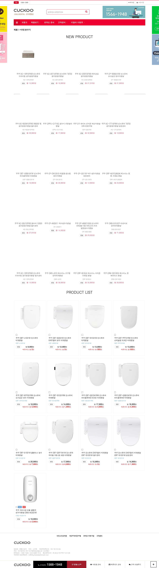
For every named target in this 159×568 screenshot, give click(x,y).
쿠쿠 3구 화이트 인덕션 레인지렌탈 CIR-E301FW (86, 124)
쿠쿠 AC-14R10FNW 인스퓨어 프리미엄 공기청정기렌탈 (28, 75)
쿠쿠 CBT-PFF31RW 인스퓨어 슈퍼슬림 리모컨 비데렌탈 (126, 339)
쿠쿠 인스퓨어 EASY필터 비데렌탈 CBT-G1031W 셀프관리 (94, 453)
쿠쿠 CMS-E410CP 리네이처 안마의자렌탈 (116, 224)
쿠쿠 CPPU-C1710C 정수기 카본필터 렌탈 (57, 124)
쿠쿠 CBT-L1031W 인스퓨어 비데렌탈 (27, 339)
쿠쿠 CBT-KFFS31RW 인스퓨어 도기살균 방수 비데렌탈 (28, 396)
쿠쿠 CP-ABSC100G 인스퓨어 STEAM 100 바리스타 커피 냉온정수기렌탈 (87, 225)
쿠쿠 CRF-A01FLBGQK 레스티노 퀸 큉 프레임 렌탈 (116, 174)
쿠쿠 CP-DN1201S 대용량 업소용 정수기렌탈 (58, 174)
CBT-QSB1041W (120, 401)
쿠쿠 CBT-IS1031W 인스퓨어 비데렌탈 (92, 339)
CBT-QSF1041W (54, 458)
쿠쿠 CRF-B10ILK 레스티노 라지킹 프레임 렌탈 (86, 274)
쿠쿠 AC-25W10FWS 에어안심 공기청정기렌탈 (87, 75)
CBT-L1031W (20, 343)
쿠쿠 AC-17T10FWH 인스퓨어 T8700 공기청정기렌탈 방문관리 (116, 124)
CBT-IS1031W (86, 343)
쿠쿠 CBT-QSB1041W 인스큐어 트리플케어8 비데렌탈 (28, 174)
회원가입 (140, 2)
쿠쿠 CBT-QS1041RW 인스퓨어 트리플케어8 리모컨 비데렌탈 (93, 396)
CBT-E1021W (20, 458)
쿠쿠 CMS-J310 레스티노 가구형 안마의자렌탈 (57, 274)
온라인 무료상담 (88, 536)
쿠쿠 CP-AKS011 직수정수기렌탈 (58, 223)
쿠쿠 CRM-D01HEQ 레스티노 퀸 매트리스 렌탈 (116, 274)
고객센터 (61, 22)
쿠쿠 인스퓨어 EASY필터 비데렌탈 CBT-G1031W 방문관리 (127, 453)
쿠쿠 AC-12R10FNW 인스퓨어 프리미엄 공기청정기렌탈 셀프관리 (28, 274)
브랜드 (24, 22)
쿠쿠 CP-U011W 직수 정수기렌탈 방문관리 (87, 174)
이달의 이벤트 (77, 22)
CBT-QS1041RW (87, 401)
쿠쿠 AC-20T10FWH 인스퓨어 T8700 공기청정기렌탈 (57, 75)
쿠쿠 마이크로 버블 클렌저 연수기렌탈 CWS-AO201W (26, 511)
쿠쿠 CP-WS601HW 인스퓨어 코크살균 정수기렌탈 (115, 75)
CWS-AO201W (21, 515)
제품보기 (35, 22)
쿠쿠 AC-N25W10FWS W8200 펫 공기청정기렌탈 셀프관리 (28, 124)
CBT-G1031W (86, 458)
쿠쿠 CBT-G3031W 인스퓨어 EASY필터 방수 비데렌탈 (60, 339)
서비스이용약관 (62, 536)
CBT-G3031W (53, 343)
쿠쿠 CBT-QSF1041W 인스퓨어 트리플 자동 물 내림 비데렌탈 (61, 453)
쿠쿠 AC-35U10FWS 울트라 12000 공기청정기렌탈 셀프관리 (28, 224)
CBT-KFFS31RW (21, 401)
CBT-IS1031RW (54, 401)
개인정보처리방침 (75, 536)
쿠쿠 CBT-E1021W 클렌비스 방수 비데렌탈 (29, 453)
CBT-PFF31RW (119, 343)
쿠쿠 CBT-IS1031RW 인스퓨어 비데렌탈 (60, 396)
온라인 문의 (49, 22)
